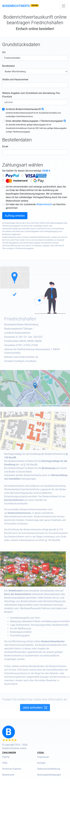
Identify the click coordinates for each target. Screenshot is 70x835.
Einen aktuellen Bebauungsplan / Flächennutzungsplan (34, 121)
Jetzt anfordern (35, 713)
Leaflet (43, 406)
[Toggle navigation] (63, 6)
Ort (3, 52)
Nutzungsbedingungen (49, 774)
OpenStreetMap (54, 406)
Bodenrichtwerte (16, 6)
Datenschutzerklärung (48, 768)
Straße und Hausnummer (15, 79)
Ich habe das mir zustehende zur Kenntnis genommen (36, 206)
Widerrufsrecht (44, 204)
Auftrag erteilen (15, 215)
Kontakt (41, 762)
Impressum (43, 757)
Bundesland (8, 66)
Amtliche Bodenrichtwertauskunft (23, 109)
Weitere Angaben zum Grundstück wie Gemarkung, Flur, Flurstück (31, 95)
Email (5, 146)
